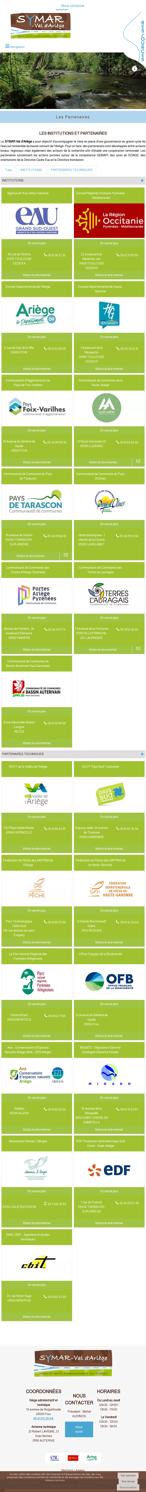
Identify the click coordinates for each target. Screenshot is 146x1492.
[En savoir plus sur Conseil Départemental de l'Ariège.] (37, 337)
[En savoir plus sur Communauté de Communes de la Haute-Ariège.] (109, 430)
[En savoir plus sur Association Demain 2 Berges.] (37, 1191)
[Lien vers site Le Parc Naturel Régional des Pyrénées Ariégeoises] (37, 997)
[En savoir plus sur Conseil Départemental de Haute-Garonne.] (109, 337)
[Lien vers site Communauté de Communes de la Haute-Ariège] (109, 424)
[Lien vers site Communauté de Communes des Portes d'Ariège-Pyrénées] (37, 611)
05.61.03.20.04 (43, 1419)
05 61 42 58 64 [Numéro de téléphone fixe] (129, 922)
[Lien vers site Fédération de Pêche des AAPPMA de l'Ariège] (37, 904)
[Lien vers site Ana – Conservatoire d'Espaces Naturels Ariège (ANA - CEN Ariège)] (37, 1091)
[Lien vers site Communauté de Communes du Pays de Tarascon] (37, 517)
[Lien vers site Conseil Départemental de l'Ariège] (37, 330)
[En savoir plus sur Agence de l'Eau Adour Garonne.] (37, 243)
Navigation (17, 46)
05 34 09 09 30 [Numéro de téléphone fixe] (56, 442)
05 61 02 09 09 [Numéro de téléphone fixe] (57, 348)
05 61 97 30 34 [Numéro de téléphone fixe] (129, 828)
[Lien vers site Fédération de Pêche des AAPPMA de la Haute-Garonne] (109, 904)
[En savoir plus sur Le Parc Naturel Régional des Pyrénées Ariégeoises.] (37, 1004)
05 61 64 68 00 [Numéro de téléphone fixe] (129, 442)
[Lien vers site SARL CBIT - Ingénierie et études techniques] (37, 1278)
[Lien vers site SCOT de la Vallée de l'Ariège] (37, 810)
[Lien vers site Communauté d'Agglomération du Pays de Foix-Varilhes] (37, 424)
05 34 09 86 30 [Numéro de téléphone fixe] (56, 536)
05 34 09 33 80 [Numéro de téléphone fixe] (129, 536)
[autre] (134, 70)
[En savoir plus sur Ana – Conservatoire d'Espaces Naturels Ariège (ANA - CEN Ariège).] (37, 1098)
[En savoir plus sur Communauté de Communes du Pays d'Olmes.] (109, 524)
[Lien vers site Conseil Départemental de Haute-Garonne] (109, 330)
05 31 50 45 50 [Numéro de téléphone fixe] (129, 629)
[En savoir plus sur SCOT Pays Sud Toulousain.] (109, 817)
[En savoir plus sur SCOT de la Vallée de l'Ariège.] (37, 817)
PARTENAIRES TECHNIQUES (72, 170)
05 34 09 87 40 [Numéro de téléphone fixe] (129, 1203)
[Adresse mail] (138, 462)
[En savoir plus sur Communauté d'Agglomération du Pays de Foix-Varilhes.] (37, 430)
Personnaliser (128, 1487)
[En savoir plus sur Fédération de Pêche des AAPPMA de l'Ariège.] (37, 910)
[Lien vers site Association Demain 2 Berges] (37, 1185)
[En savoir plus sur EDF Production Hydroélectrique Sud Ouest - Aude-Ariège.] (109, 1191)
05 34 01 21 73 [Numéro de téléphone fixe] (56, 629)
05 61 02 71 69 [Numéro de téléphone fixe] (56, 1016)
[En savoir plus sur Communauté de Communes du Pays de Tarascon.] (37, 524)
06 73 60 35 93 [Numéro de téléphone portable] (57, 1204)
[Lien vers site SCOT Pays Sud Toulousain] (109, 810)
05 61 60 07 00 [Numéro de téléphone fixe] (57, 922)
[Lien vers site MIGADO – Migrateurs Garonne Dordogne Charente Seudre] (109, 1091)
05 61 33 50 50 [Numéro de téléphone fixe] (129, 255)
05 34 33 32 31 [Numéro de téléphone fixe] (129, 348)
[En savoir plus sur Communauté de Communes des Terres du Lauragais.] (109, 618)
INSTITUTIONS (31, 170)
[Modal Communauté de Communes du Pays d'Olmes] (109, 517)
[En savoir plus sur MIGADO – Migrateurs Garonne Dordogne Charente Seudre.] (109, 1098)
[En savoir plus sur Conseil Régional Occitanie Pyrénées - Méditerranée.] (109, 243)
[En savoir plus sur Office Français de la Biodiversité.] (109, 1004)
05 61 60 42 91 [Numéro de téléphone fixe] (56, 828)
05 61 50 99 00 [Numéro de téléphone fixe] (57, 723)
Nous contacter (73, 6)
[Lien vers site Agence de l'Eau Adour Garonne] (37, 237)
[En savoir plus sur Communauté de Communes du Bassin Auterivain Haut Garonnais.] (37, 711)
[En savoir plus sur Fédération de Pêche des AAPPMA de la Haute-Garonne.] (109, 910)
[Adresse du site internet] (37, 275)
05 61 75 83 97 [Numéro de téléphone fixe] (129, 1109)
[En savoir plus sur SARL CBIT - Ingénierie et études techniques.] (37, 1285)
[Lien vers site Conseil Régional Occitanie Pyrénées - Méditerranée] (109, 237)
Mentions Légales (73, 1470)
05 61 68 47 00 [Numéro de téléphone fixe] (57, 1297)
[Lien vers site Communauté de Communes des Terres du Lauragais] (109, 611)
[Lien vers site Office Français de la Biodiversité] (109, 997)
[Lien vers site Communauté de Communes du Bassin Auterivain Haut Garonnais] (37, 705)
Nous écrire (79, 1429)
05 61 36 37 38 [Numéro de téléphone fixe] (57, 255)
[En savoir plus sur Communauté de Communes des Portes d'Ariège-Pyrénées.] (37, 618)
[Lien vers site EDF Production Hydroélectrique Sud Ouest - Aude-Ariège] (109, 1185)
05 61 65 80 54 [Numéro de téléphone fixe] (57, 1109)
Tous (8, 170)
